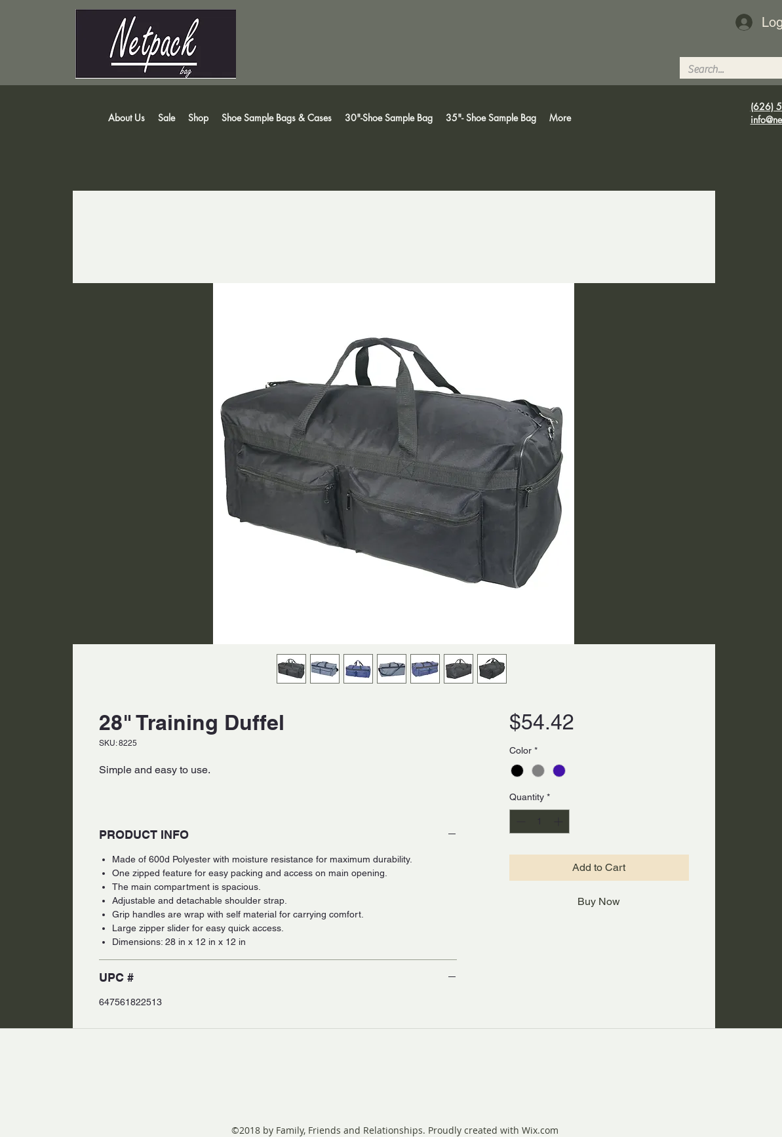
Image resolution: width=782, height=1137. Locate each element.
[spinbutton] (539, 821)
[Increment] (559, 821)
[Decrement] (519, 821)
